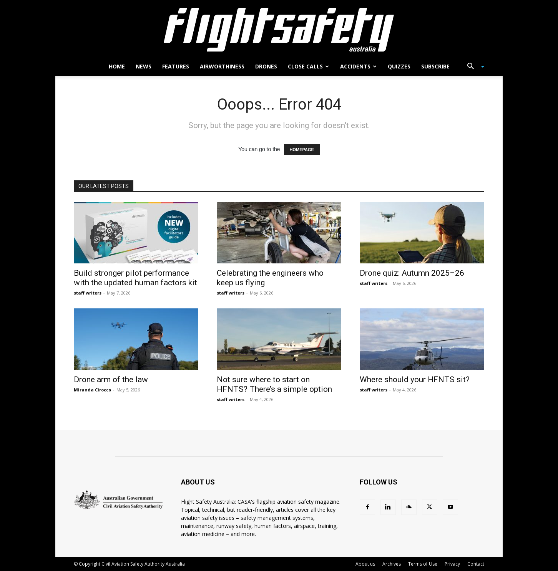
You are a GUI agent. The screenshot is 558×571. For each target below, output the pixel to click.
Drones (266, 66)
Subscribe (435, 66)
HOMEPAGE (302, 149)
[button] (472, 67)
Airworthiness (222, 66)
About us (365, 564)
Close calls (308, 66)
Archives (391, 564)
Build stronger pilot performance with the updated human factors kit (135, 277)
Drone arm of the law (111, 379)
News (143, 66)
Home (117, 66)
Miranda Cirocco (92, 390)
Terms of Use (422, 564)
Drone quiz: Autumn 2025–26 (412, 273)
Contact (475, 564)
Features (175, 66)
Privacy (452, 564)
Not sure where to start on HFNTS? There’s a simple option (274, 384)
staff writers (87, 293)
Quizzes (399, 66)
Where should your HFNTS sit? (415, 379)
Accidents (358, 66)
